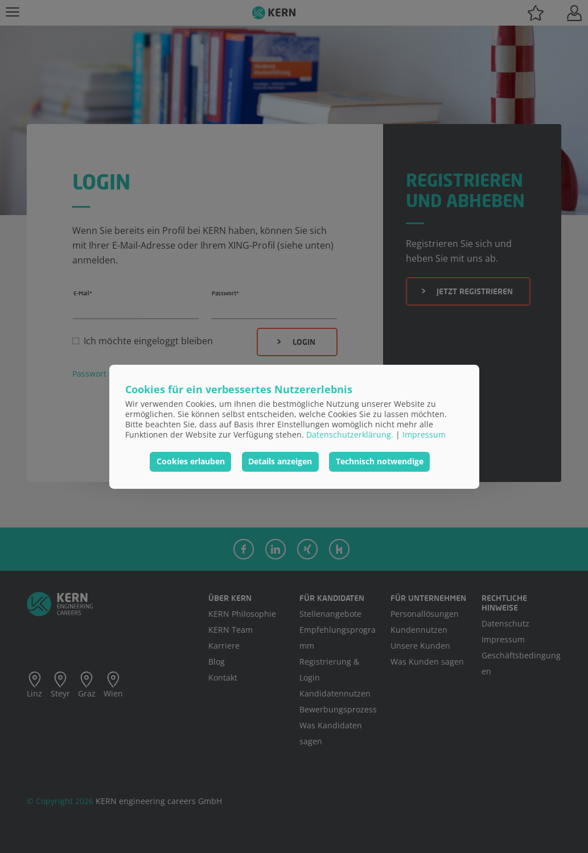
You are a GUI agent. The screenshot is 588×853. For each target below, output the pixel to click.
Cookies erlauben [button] (191, 461)
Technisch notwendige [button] (379, 461)
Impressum (424, 434)
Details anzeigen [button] (280, 461)
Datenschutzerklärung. (349, 434)
